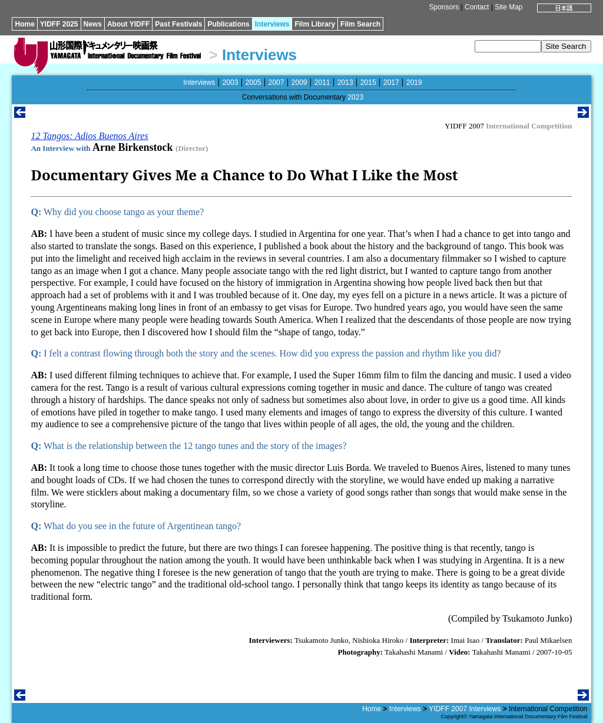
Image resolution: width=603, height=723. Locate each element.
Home (24, 24)
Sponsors (444, 7)
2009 (299, 82)
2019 (414, 82)
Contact (477, 7)
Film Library (314, 24)
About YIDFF (128, 24)
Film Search (360, 24)
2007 (276, 82)
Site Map (508, 7)
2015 (368, 82)
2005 (253, 82)
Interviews (272, 24)
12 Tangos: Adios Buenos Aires (89, 136)
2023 (355, 97)
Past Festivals (178, 24)
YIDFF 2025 (59, 24)
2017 (391, 82)
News (93, 24)
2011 (322, 82)
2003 (230, 82)
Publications (228, 24)
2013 (345, 82)
